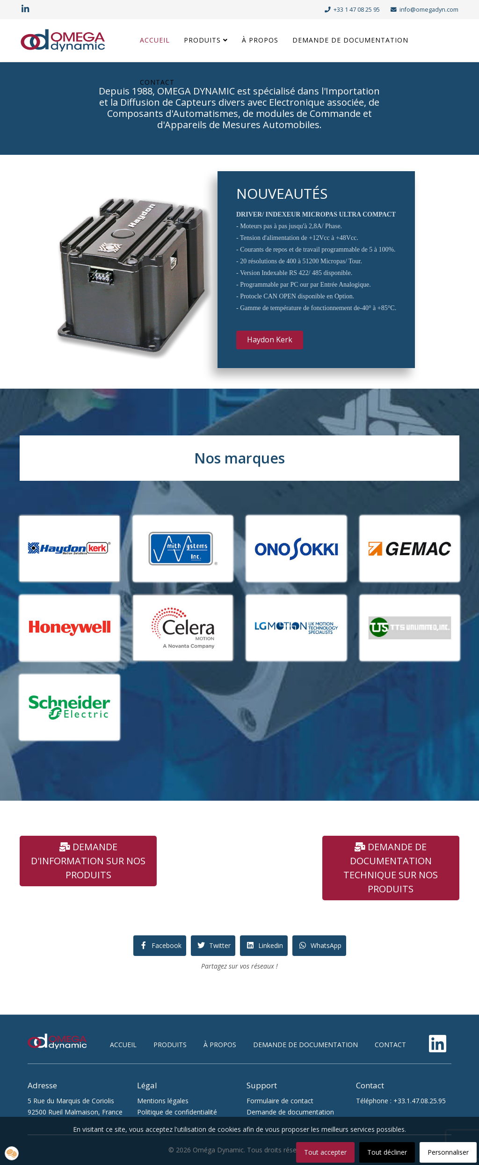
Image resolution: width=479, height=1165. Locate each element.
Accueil (155, 40)
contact (390, 1044)
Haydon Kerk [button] (269, 339)
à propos (219, 1044)
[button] (12, 1153)
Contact (157, 82)
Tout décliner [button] (387, 1152)
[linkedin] (25, 9)
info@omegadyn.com (428, 10)
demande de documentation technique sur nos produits (390, 867)
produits (170, 1044)
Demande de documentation (350, 40)
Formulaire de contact (280, 1100)
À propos (260, 40)
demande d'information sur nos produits (88, 860)
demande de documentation (305, 1044)
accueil (123, 1044)
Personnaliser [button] (448, 1152)
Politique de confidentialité (177, 1111)
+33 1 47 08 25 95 (357, 10)
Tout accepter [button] (325, 1152)
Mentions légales (163, 1100)
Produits (202, 40)
